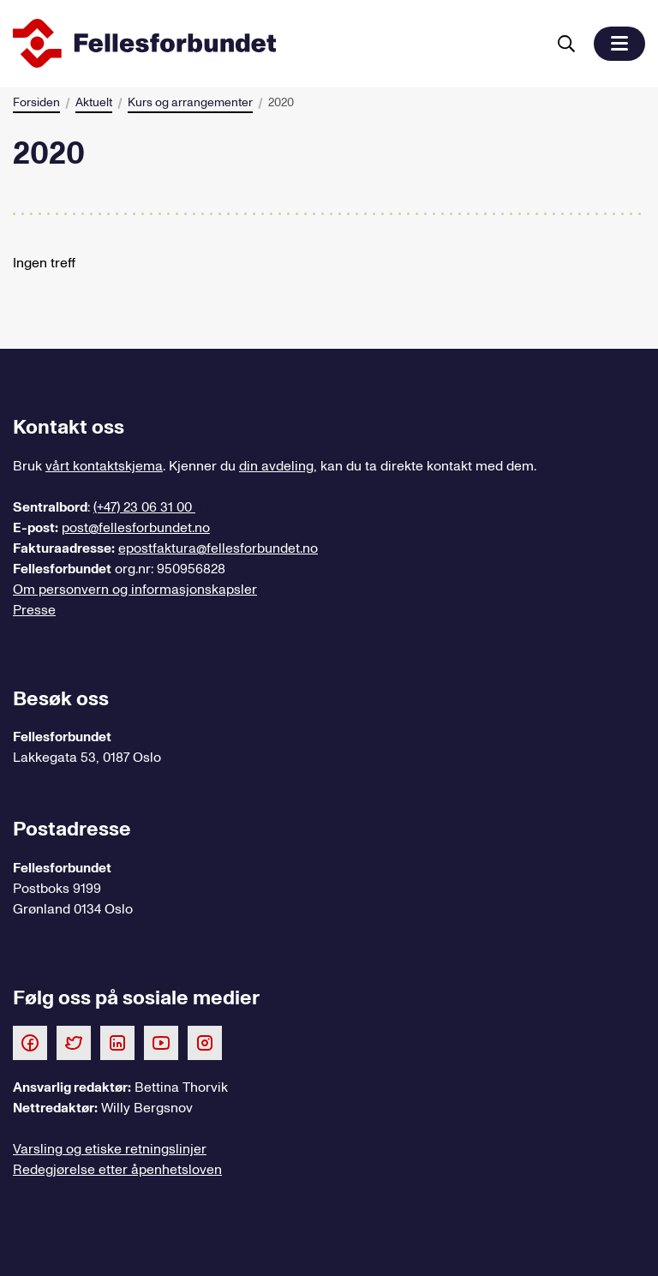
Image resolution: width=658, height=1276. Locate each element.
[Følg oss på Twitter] (74, 1042)
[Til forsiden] (276, 44)
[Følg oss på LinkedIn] (117, 1042)
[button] (619, 44)
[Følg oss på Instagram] (205, 1042)
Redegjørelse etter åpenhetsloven (117, 1169)
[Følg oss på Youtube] (161, 1042)
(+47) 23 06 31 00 (144, 507)
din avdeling (276, 466)
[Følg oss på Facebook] (30, 1042)
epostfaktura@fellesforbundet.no (218, 548)
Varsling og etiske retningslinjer (109, 1149)
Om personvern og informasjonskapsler (135, 589)
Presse (34, 610)
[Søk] (566, 44)
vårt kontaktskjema (104, 466)
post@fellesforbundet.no (136, 527)
